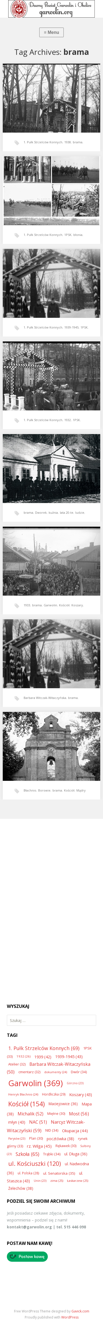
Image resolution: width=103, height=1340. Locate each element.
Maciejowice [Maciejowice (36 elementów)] (63, 1103)
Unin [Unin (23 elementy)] (40, 1181)
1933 (27, 605)
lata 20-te (66, 512)
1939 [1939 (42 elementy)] (42, 1056)
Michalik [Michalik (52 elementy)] (30, 1114)
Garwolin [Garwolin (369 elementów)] (35, 1083)
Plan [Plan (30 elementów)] (36, 1138)
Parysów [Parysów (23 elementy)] (16, 1138)
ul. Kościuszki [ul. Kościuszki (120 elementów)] (34, 1163)
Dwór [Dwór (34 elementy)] (79, 1071)
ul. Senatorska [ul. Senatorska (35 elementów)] (59, 1173)
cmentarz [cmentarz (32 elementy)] (29, 1071)
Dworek (41, 512)
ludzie (79, 512)
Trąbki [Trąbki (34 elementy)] (51, 1153)
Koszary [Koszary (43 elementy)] (80, 1094)
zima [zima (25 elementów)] (56, 1180)
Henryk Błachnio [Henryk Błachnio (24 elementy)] (23, 1094)
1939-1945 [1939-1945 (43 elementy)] (69, 1056)
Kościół (64, 605)
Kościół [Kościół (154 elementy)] (26, 1103)
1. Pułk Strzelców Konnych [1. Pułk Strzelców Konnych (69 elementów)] (43, 1048)
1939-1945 (71, 327)
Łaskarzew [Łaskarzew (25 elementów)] (77, 1180)
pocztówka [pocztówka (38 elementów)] (60, 1138)
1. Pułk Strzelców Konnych (43, 142)
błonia (77, 235)
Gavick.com (80, 1311)
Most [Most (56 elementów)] (79, 1113)
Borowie (44, 790)
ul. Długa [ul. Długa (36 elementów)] (75, 1153)
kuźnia (53, 512)
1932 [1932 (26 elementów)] (23, 1056)
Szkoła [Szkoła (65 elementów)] (27, 1154)
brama (77, 142)
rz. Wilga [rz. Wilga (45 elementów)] (39, 1146)
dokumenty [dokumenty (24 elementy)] (55, 1072)
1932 (67, 420)
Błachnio (30, 790)
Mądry (81, 790)
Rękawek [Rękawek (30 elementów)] (65, 1145)
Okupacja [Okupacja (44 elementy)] (75, 1130)
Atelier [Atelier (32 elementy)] (17, 1064)
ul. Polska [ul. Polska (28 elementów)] (28, 1173)
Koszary (77, 605)
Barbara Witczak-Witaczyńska (45, 698)
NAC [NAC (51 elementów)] (38, 1122)
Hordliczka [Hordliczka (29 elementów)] (53, 1094)
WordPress (70, 1317)
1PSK (67, 235)
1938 (67, 142)
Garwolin (50, 605)
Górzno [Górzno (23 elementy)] (75, 1083)
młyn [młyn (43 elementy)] (16, 1122)
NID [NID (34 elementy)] (51, 1130)
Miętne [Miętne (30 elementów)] (56, 1113)
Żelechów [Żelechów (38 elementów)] (20, 1188)
